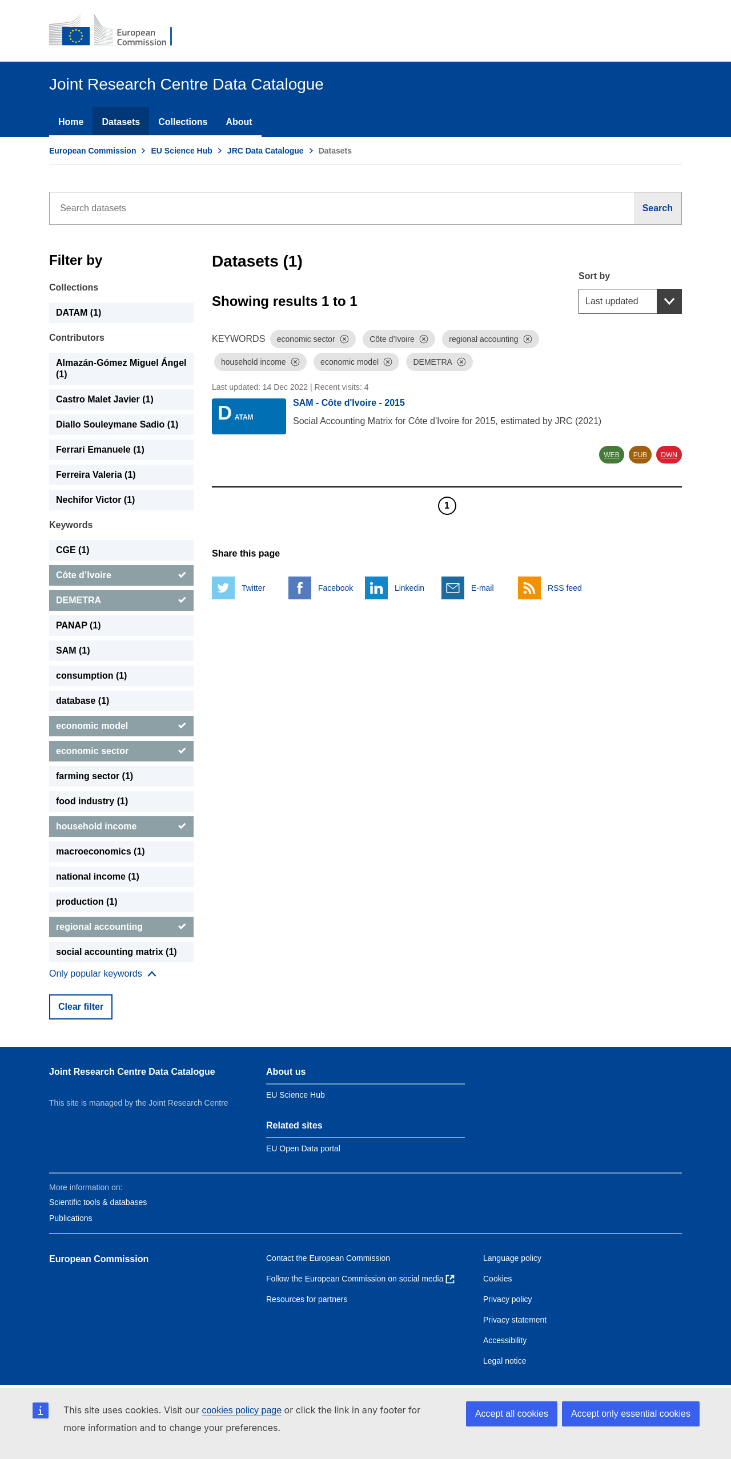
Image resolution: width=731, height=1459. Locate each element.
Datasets (121, 122)
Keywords (71, 525)
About (239, 122)
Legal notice (505, 1360)
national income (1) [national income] (97, 876)
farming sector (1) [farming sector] (94, 776)
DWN (669, 455)
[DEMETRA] (121, 600)
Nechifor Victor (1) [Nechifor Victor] (95, 500)
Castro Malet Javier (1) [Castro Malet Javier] (105, 399)
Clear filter (80, 1006)
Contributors (77, 337)
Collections (182, 122)
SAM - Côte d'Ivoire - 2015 (349, 403)
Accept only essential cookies (630, 1413)
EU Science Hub (181, 150)
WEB (611, 455)
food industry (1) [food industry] (92, 801)
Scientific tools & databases (98, 1202)
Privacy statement (515, 1319)
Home (70, 122)
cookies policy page (242, 1410)
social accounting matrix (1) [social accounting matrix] (116, 952)
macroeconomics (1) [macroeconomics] (100, 851)
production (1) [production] (87, 901)
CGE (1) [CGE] (73, 550)
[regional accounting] (121, 927)
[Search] (658, 208)
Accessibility (505, 1340)
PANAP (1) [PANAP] (78, 625)
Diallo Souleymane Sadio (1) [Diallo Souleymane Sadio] (117, 424)
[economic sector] (121, 751)
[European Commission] (118, 31)
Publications (71, 1218)
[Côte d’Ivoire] (121, 575)
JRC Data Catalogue (265, 150)
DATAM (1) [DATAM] (78, 312)
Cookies (497, 1278)
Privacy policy (507, 1299)
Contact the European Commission (328, 1258)
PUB (640, 455)
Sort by (594, 276)
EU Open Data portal (303, 1148)
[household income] (121, 826)
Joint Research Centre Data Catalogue (132, 1072)
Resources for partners (306, 1299)
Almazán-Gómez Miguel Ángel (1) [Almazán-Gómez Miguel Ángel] (121, 368)
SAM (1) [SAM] (73, 650)
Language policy (512, 1258)
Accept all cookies (511, 1413)
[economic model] (121, 726)
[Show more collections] (102, 974)
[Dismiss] (344, 339)
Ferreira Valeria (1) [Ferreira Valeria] (96, 474)
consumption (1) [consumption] (91, 675)
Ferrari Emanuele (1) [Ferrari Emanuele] (100, 449)
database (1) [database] (82, 701)
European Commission (92, 150)
